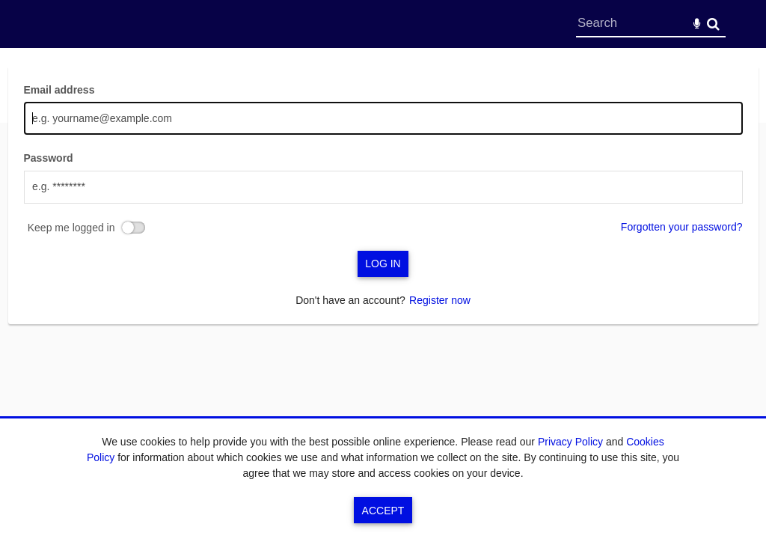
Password (48, 158)
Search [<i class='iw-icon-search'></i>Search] (713, 23)
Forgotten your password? (682, 227)
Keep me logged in (71, 227)
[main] (383, 195)
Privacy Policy (570, 442)
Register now (440, 300)
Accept (383, 511)
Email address (59, 90)
